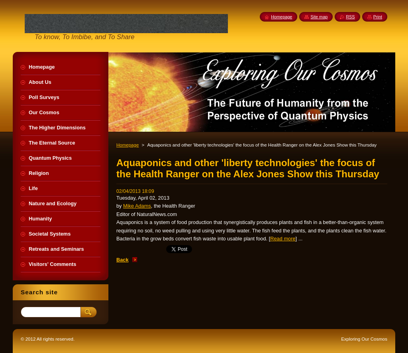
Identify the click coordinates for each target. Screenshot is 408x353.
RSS (350, 16)
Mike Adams (137, 206)
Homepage (127, 145)
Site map (319, 16)
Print (377, 16)
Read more (282, 239)
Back (122, 260)
